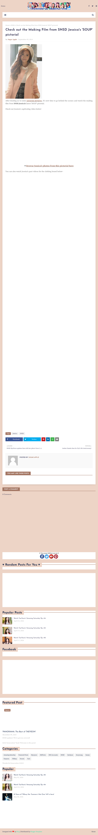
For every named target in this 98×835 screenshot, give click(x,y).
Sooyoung (79, 755)
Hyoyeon (34, 755)
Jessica (15, 433)
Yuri (28, 759)
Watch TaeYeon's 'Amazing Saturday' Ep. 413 (30, 628)
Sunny (88, 755)
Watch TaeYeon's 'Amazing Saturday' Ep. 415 (30, 775)
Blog (17, 832)
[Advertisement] (49, 590)
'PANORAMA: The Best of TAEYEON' (19, 732)
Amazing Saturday (9, 755)
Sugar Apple (12, 39)
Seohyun (70, 755)
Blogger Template (36, 832)
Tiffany (14, 759)
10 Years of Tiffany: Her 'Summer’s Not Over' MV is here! (34, 794)
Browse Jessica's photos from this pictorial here (50, 165)
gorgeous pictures (34, 101)
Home (7, 25)
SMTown (43, 755)
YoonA (22, 759)
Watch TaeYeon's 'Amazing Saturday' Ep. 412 (30, 638)
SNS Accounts (53, 755)
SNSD (13, 25)
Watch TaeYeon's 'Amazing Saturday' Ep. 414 (30, 618)
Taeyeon (6, 759)
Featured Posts (23, 755)
